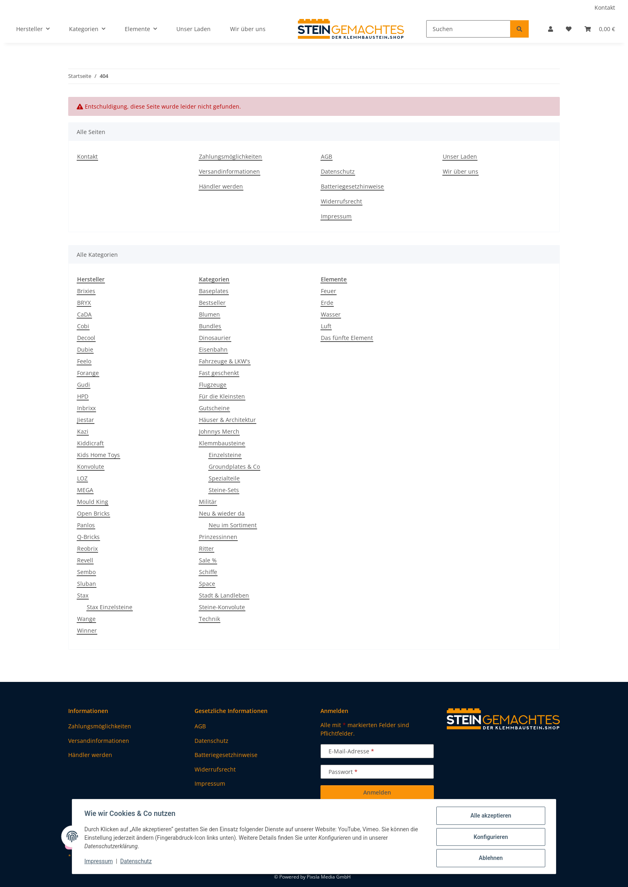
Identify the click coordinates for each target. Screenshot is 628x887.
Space (207, 583)
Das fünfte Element (347, 338)
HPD (82, 396)
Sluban (86, 583)
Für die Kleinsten (222, 396)
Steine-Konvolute (222, 607)
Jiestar (85, 420)
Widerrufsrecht (341, 201)
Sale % (208, 560)
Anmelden (377, 792)
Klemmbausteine (222, 443)
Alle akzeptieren (489, 816)
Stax (82, 595)
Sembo (86, 572)
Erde (327, 302)
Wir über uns (248, 29)
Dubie (85, 349)
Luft (326, 326)
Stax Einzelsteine (109, 607)
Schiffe (208, 572)
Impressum (99, 862)
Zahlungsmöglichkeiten (230, 156)
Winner (87, 630)
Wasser (331, 314)
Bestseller (212, 302)
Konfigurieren (490, 837)
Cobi (83, 326)
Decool (86, 338)
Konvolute (90, 466)
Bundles (210, 326)
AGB (326, 156)
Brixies (86, 291)
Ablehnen (490, 858)
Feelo (84, 361)
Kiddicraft (90, 443)
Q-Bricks (88, 537)
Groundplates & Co (234, 466)
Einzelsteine (225, 455)
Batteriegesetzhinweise (352, 186)
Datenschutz (137, 862)
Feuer (328, 291)
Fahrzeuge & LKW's (224, 361)
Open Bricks (93, 513)
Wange (86, 619)
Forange (88, 373)
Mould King (92, 501)
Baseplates (213, 291)
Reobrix (87, 548)
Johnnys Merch (219, 431)
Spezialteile (224, 478)
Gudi (83, 384)
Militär (208, 501)
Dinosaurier (215, 338)
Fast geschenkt (219, 373)
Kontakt (605, 7)
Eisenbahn (213, 349)
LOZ (82, 478)
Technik (209, 619)
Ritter (206, 548)
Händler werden (221, 186)
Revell (85, 560)
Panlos (86, 525)
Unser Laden (193, 29)
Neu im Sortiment (233, 525)
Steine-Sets (224, 490)
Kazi (82, 431)
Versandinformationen (229, 171)
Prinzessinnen (218, 537)
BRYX (84, 302)
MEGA (85, 490)
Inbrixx (86, 408)
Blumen (209, 314)
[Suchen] (468, 29)
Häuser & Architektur (227, 420)
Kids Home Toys (98, 455)
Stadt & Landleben (224, 595)
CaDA (84, 314)
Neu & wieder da (222, 513)
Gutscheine (214, 408)
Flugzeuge (212, 384)
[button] (550, 29)
